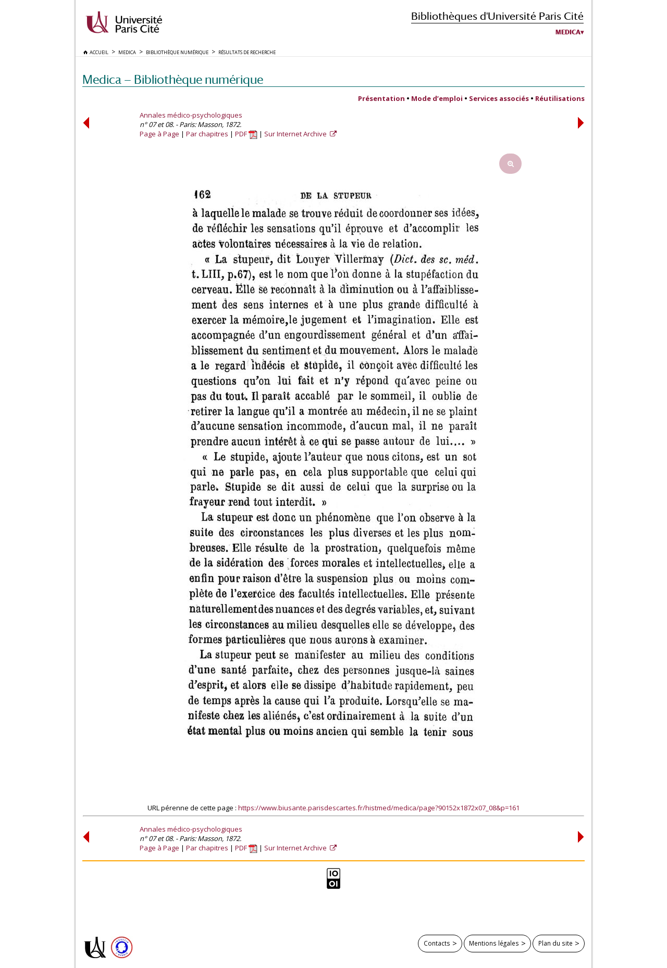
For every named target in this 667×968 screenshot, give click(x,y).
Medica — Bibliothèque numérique (172, 79)
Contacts (437, 943)
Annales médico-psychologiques (191, 115)
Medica (567, 32)
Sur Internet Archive (296, 133)
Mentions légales (494, 943)
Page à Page (159, 133)
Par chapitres (207, 133)
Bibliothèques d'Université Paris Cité (497, 16)
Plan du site (555, 943)
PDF (246, 133)
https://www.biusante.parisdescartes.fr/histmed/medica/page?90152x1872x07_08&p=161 (379, 807)
